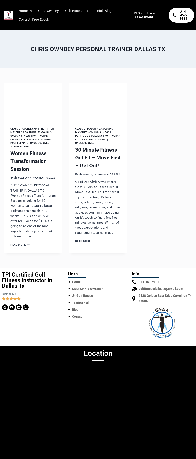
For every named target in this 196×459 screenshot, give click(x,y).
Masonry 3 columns (88, 132)
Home (23, 11)
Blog (108, 11)
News (27, 136)
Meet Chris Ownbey (44, 11)
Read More (20, 244)
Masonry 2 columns (23, 132)
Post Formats (19, 143)
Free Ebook (40, 19)
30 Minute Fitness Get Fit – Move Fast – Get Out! (98, 158)
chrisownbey (21, 177)
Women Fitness (20, 146)
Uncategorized (39, 143)
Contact (24, 19)
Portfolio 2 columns (88, 136)
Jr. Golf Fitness (72, 11)
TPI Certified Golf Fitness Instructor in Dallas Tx (27, 280)
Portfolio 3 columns (37, 139)
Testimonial (94, 11)
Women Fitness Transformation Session (28, 161)
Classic (15, 129)
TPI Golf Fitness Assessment (143, 15)
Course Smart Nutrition (38, 129)
